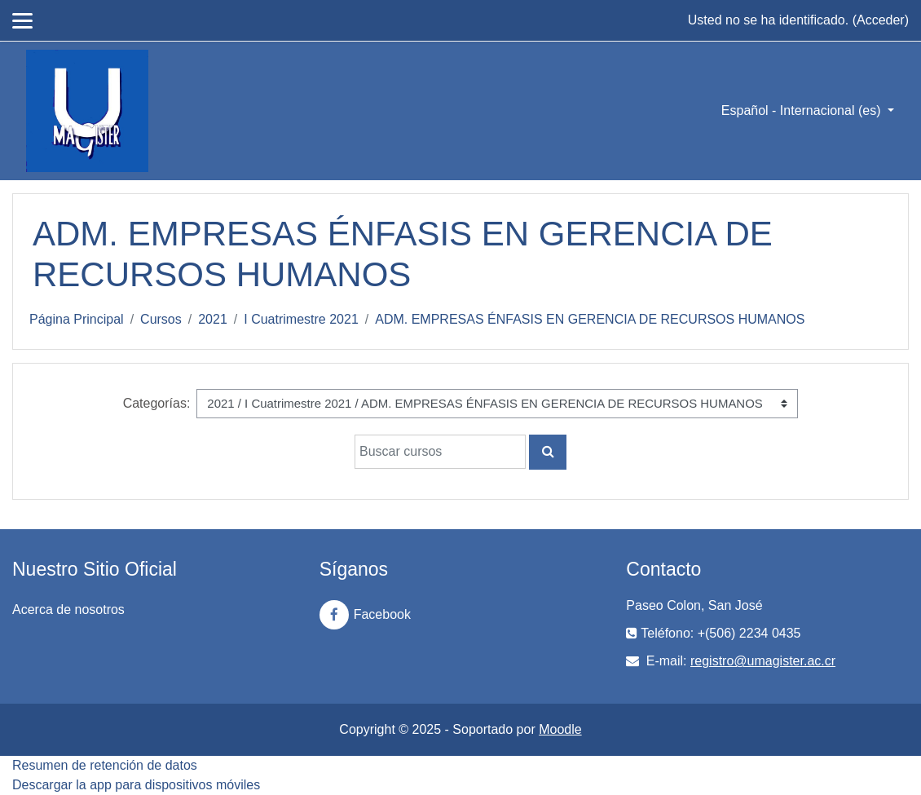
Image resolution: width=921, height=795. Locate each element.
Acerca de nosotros (68, 609)
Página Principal (76, 319)
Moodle (560, 729)
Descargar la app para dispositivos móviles (136, 785)
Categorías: (157, 403)
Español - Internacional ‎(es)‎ (802, 110)
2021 (212, 319)
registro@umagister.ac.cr (762, 661)
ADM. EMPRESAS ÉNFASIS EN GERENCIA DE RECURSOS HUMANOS (589, 319)
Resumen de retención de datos (104, 765)
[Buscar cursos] (440, 452)
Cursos (161, 319)
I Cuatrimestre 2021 (301, 319)
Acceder (881, 20)
